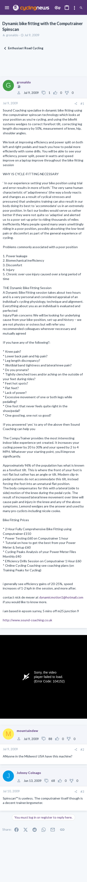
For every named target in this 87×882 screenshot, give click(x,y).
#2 (82, 749)
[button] (7, 8)
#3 (82, 791)
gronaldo (12, 35)
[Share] (76, 104)
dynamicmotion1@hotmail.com (61, 597)
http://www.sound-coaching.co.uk (27, 620)
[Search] (81, 7)
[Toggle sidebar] (74, 8)
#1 (82, 103)
